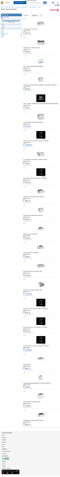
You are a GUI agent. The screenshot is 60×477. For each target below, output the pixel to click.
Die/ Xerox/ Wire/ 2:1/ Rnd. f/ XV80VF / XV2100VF (36, 345)
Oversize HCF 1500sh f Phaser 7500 (32, 290)
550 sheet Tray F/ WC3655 (30, 234)
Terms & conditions (6, 468)
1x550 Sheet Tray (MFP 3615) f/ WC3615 (33, 196)
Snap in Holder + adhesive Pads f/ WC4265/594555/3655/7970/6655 (40, 103)
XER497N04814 (26, 179)
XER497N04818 (26, 347)
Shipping (4, 439)
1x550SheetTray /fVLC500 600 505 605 (33, 420)
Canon (2, 31)
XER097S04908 (26, 124)
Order (3, 435)
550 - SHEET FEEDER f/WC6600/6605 (33, 66)
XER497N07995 (26, 49)
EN (58, 5)
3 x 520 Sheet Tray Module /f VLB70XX (33, 122)
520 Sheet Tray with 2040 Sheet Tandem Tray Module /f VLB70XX (40, 85)
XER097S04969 (26, 161)
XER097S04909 (26, 86)
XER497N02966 (26, 105)
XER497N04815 (26, 329)
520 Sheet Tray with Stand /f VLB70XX (33, 215)
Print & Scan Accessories (21, 7)
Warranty (4, 442)
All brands (4, 453)
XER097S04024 (26, 291)
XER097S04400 (26, 68)
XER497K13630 (26, 198)
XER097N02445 (26, 366)
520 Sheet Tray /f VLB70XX (30, 29)
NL (55, 5)
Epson (2, 32)
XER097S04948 (26, 384)
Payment (4, 437)
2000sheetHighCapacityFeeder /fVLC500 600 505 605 (37, 383)
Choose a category (20, 2)
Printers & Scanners (10, 7)
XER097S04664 (26, 254)
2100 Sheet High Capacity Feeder (31, 401)
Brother (2, 30)
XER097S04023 (26, 273)
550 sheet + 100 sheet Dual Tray (31, 47)
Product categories (6, 451)
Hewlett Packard (4, 33)
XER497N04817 (26, 142)
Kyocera (2, 34)
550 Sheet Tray (27, 364)
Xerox (39, 7)
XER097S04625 (26, 235)
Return (3, 444)
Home (2, 7)
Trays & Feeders (32, 7)
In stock (3, 26)
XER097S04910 (26, 30)
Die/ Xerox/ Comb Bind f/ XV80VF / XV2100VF (35, 178)
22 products (25, 15)
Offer (3, 446)
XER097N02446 (26, 403)
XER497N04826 (26, 310)
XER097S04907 (26, 217)
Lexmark (3, 35)
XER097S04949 (26, 422)
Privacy (3, 463)
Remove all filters (5, 17)
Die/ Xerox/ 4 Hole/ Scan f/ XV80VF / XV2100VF (35, 308)
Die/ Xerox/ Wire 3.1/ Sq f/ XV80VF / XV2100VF (35, 327)
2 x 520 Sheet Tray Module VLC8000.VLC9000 (35, 159)
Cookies (4, 466)
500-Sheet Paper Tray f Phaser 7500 (32, 271)
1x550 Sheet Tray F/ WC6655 (30, 252)
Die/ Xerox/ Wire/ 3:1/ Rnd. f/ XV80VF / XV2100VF (36, 140)
